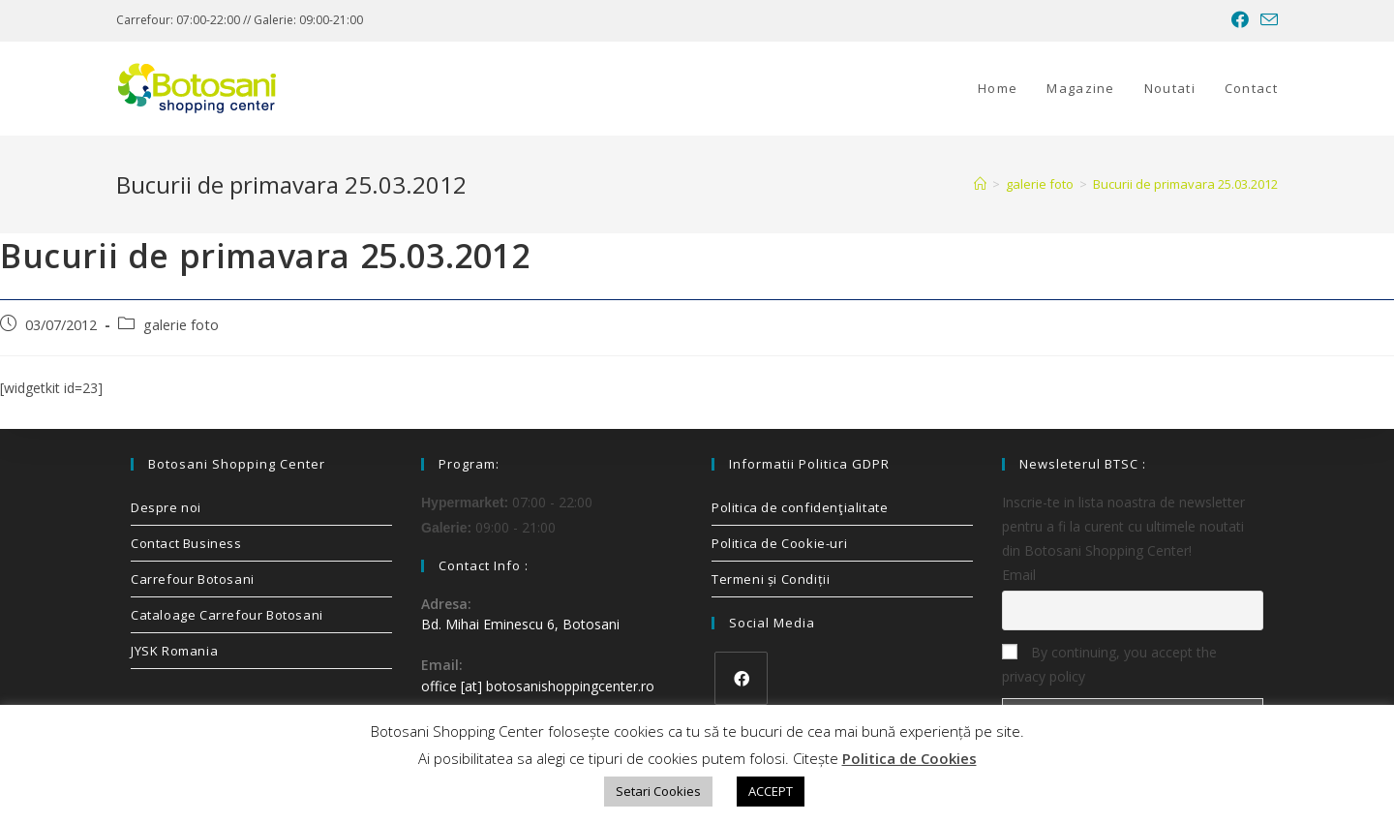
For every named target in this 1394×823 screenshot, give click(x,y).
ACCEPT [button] (770, 791)
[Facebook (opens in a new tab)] (1240, 20)
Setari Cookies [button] (658, 791)
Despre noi (166, 507)
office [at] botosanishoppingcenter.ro (537, 686)
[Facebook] (741, 678)
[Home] (980, 184)
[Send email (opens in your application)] (1266, 20)
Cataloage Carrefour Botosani (227, 615)
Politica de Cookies (909, 758)
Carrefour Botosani (193, 579)
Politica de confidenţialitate (800, 507)
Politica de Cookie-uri (779, 543)
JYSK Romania (174, 650)
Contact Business (186, 543)
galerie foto (181, 325)
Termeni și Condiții (771, 579)
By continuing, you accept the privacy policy (1109, 664)
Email (1019, 574)
